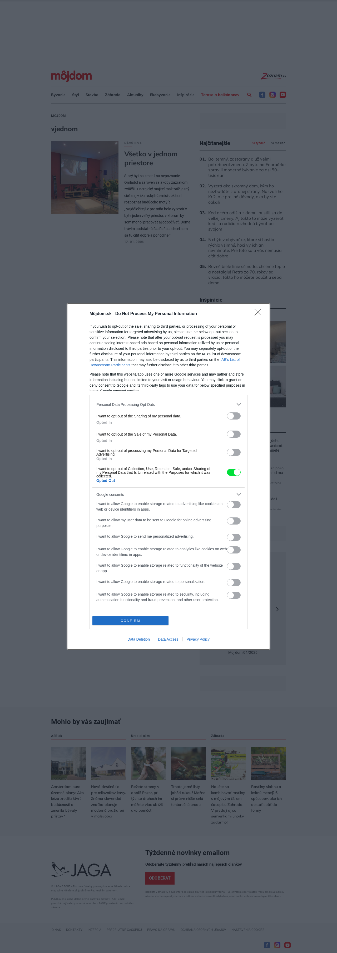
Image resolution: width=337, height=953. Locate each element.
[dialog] (168, 476)
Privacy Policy (198, 639)
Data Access (168, 639)
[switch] (234, 416)
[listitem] (168, 404)
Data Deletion (138, 639)
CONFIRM (130, 621)
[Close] (260, 314)
